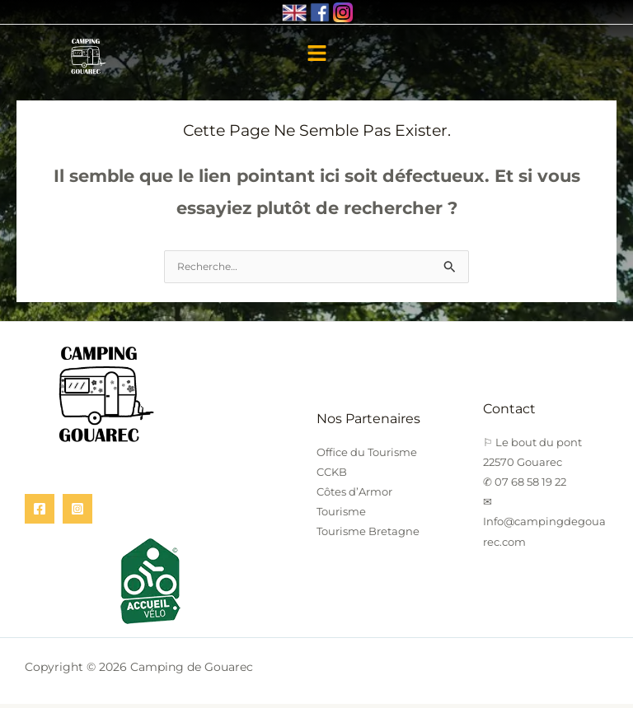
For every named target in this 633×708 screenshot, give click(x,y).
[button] (316, 55)
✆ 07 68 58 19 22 (524, 485)
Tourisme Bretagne (368, 535)
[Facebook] (39, 513)
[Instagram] (77, 513)
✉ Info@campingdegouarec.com (544, 525)
